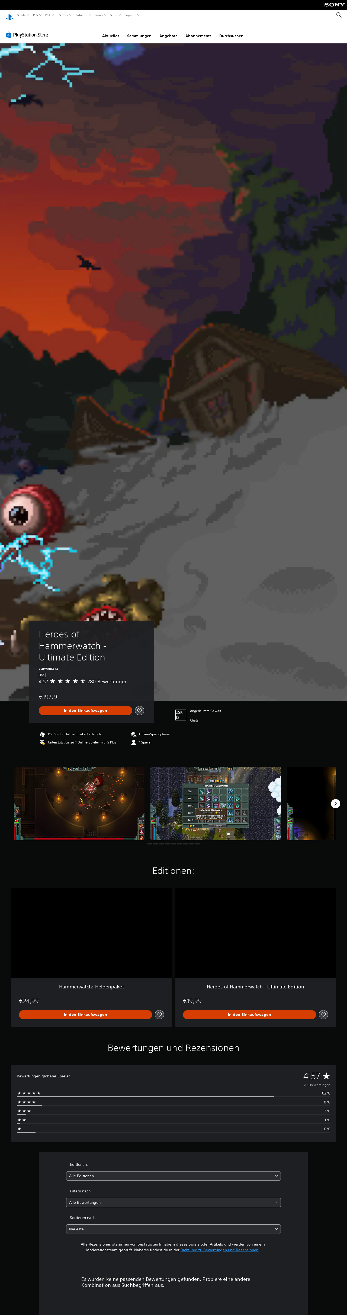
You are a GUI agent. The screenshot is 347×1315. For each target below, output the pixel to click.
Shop (113, 15)
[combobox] (173, 1171)
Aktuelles (110, 30)
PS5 (35, 15)
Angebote (168, 30)
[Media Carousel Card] (79, 798)
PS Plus (63, 15)
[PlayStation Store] (28, 29)
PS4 (48, 15)
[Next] (335, 798)
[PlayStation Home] (9, 15)
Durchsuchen (231, 30)
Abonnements (198, 30)
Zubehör (82, 15)
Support (130, 15)
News (99, 15)
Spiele (21, 15)
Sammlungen (139, 30)
